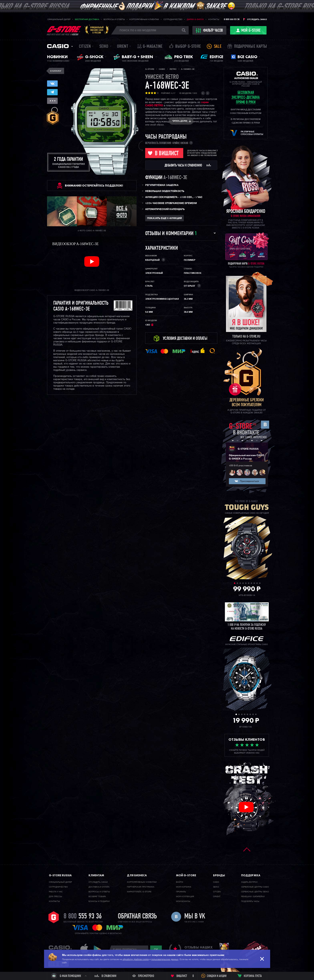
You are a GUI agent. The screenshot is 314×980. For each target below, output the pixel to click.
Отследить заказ (257, 19)
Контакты (213, 19)
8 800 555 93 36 (232, 19)
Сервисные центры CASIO (255, 887)
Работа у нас (56, 892)
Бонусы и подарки (99, 901)
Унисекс (162, 77)
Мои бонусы (183, 901)
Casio (58, 46)
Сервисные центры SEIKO (255, 892)
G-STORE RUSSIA (248, 449)
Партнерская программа (140, 887)
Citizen (85, 47)
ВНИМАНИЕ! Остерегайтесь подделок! (94, 185)
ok (156, 949)
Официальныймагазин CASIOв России (97, 30)
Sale (217, 47)
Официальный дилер (58, 19)
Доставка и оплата (99, 887)
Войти (179, 882)
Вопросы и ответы (114, 19)
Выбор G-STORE (188, 47)
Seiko (104, 47)
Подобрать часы (250, 901)
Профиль (181, 892)
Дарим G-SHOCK (195, 19)
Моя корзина (183, 887)
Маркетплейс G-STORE (139, 892)
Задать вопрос (249, 882)
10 (260, 583)
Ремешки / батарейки (253, 897)
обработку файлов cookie (136, 959)
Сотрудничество (172, 19)
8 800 (82, 916)
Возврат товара (97, 897)
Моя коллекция (185, 897)
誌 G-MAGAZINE (149, 47)
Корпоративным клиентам (144, 19)
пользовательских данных (164, 959)
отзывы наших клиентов (198, 949)
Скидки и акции (216, 976)
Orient (122, 47)
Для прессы (55, 897)
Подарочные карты (250, 47)
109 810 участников (240, 466)
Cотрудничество (58, 887)
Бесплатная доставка (87, 19)
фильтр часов (209, 30)
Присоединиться (249, 481)
